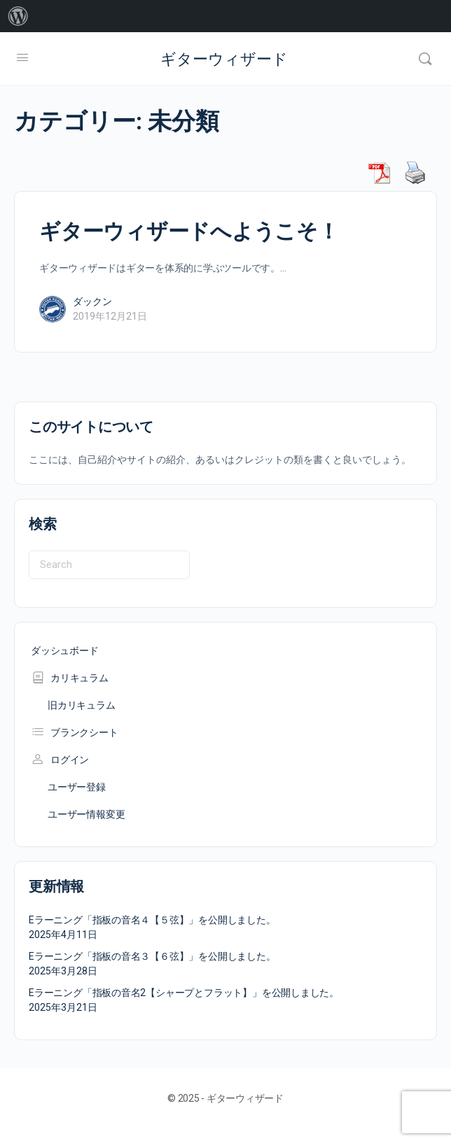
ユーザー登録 (77, 787)
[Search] (425, 58)
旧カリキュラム (82, 705)
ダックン (92, 301)
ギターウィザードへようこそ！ (189, 231)
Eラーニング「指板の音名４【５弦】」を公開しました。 (152, 919)
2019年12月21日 (110, 316)
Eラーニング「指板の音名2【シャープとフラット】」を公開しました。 (184, 992)
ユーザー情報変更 (86, 814)
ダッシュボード (65, 650)
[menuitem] (18, 16)
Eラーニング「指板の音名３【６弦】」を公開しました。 (152, 956)
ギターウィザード (224, 59)
